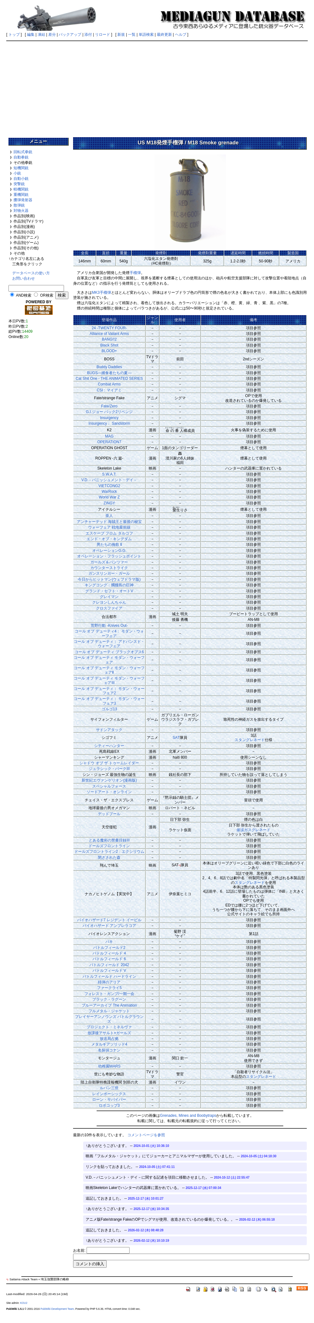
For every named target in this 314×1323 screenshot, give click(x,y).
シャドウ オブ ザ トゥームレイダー (109, 763)
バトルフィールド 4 (109, 953)
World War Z (109, 497)
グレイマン (109, 596)
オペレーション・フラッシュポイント (109, 556)
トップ (14, 34)
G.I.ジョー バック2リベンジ (109, 412)
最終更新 (164, 34)
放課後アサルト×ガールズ (109, 1033)
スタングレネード (250, 740)
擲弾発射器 (22, 200)
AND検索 (23, 295)
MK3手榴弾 (101, 292)
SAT (176, 737)
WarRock (109, 491)
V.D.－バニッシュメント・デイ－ (109, 480)
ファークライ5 (109, 988)
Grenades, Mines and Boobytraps (188, 1115)
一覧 (132, 34)
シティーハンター (109, 746)
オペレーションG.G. (109, 550)
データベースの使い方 (31, 273)
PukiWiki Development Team (57, 1308)
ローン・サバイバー (109, 1099)
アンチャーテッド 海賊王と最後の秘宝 (109, 521)
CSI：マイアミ (109, 390)
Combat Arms (109, 384)
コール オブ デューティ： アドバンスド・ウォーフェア (109, 643)
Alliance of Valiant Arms (109, 333)
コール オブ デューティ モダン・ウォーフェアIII (109, 680)
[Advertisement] (157, 87)
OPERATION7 (109, 442)
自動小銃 (21, 178)
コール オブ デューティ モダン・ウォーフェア (109, 659)
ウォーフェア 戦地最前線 (109, 527)
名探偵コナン (109, 1050)
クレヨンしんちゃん (109, 602)
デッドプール (109, 814)
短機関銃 (21, 168)
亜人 (109, 516)
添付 (88, 34)
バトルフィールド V (109, 970)
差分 (52, 34)
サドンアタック (109, 730)
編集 (31, 34)
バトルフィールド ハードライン (109, 976)
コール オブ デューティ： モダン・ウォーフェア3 (109, 700)
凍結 (41, 34)
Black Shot (109, 345)
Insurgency (109, 418)
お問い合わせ (23, 278)
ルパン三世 (109, 1088)
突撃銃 (19, 184)
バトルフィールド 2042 (109, 965)
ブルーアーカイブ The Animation (109, 1005)
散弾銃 (19, 205)
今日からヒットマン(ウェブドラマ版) (109, 579)
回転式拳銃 (22, 152)
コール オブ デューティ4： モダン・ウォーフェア (109, 633)
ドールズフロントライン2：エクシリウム (109, 851)
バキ (109, 941)
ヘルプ (180, 34)
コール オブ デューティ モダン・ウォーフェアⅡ (109, 670)
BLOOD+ (109, 351)
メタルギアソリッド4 (109, 1044)
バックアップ (70, 34)
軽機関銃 (21, 189)
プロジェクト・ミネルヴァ (109, 1027)
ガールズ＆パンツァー (109, 562)
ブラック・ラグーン (109, 999)
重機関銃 (21, 194)
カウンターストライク (109, 568)
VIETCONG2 (109, 486)
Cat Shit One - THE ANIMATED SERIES (109, 378)
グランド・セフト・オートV (109, 591)
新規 (121, 34)
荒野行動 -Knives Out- (109, 625)
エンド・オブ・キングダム (109, 539)
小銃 (17, 173)
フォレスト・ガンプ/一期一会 (109, 994)
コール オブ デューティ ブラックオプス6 (109, 652)
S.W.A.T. (109, 474)
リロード (102, 34)
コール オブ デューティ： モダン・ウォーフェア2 (109, 690)
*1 (179, 865)
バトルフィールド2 (109, 947)
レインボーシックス (109, 1094)
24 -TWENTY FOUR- (109, 328)
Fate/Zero (109, 406)
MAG (109, 436)
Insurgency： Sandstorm (109, 423)
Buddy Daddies (109, 367)
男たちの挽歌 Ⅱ (109, 544)
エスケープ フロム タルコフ (109, 533)
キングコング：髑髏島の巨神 (109, 585)
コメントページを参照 (146, 1135)
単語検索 (146, 34)
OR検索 (46, 295)
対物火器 (21, 210)
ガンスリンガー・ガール (109, 573)
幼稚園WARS (109, 1066)
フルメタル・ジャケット (109, 1011)
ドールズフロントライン (109, 846)
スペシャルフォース (109, 786)
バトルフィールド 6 (109, 959)
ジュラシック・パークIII (109, 768)
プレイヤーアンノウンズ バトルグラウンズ (109, 1018)
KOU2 (23, 1302)
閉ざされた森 (109, 857)
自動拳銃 (21, 157)
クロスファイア (109, 608)
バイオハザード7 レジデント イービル (109, 920)
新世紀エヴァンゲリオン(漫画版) (109, 780)
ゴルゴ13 (109, 709)
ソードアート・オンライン (109, 792)
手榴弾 (135, 273)
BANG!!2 (109, 339)
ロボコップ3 (109, 1105)
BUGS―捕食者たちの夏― (109, 373)
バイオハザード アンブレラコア (109, 925)
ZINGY (109, 503)
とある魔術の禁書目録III (109, 840)
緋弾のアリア (109, 982)
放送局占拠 (109, 1038)
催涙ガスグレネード (253, 830)
